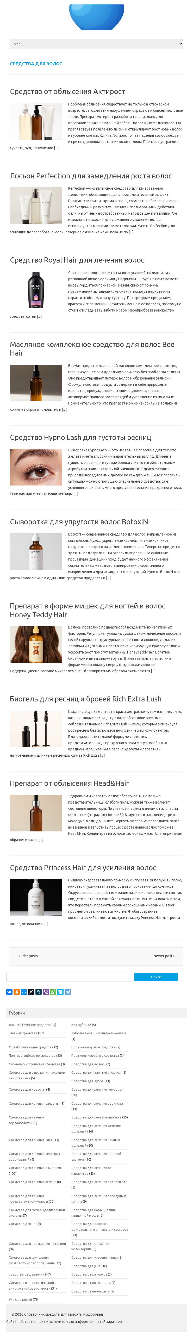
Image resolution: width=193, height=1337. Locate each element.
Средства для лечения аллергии (34, 1103)
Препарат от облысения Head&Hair (69, 783)
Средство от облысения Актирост (67, 91)
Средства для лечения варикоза (97, 1103)
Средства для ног (23, 1224)
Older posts (26, 956)
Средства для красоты (27, 1089)
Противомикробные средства (95, 1055)
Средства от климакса (89, 1274)
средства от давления (26, 1274)
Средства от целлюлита (90, 1291)
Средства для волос (87, 1064)
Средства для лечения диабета (96, 1117)
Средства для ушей (86, 1266)
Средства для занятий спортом (96, 1072)
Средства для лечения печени (32, 1182)
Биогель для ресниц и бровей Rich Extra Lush (86, 699)
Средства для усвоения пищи (94, 1257)
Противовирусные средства (93, 1047)
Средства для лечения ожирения (35, 1168)
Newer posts (166, 956)
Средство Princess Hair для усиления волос (83, 867)
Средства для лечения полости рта (99, 1182)
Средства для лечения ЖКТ (31, 1140)
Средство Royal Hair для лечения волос (77, 260)
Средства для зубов (87, 1081)
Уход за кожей (20, 1299)
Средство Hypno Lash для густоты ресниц (80, 437)
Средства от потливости (91, 1282)
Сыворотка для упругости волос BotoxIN (79, 522)
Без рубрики (81, 1025)
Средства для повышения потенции (37, 1243)
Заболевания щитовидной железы (98, 1033)
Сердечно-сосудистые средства (34, 1064)
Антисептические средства (30, 1025)
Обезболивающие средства (31, 1047)
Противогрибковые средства (32, 1055)
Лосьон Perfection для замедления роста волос (91, 176)
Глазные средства (23, 1033)
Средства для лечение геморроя (97, 1089)
